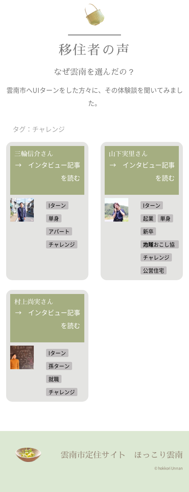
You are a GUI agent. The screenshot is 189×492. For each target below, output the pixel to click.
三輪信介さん (33, 153)
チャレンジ (61, 244)
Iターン (57, 205)
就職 (53, 379)
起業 (148, 218)
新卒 (148, 231)
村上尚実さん (33, 301)
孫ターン (59, 366)
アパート (59, 231)
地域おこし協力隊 (159, 244)
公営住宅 (153, 270)
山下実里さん (128, 153)
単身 (53, 218)
